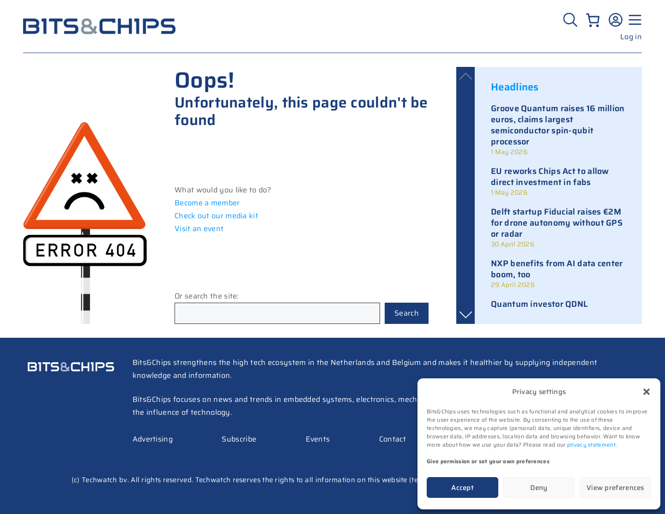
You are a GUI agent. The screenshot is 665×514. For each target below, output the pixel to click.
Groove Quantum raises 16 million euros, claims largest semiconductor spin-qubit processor (558, 125)
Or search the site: (207, 296)
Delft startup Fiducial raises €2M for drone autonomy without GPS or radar (557, 222)
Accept (462, 487)
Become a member (207, 203)
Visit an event (199, 228)
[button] (646, 391)
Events (318, 439)
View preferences (615, 487)
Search (406, 313)
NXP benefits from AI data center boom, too (557, 269)
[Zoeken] (571, 19)
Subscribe (239, 439)
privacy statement (591, 444)
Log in (631, 36)
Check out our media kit (216, 215)
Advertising (153, 439)
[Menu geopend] (633, 19)
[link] (558, 129)
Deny (538, 487)
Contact (392, 439)
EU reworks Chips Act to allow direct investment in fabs (550, 177)
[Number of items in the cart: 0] (592, 20)
